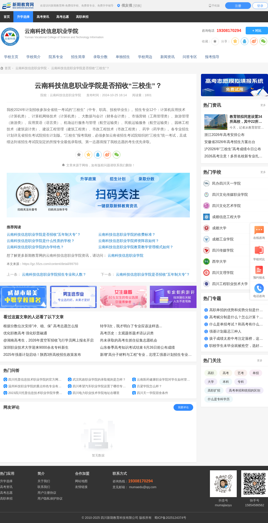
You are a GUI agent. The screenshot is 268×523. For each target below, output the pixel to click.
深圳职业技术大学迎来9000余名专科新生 (36, 347)
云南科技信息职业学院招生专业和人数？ (54, 274)
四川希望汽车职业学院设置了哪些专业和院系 (98, 386)
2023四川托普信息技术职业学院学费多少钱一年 (34, 393)
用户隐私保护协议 (50, 498)
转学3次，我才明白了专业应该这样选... (131, 326)
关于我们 (44, 481)
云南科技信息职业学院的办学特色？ (35, 247)
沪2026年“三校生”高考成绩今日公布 (232, 149)
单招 (256, 373)
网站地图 (81, 481)
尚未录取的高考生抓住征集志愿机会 (128, 340)
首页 (7, 17)
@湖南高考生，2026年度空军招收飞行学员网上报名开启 (48, 340)
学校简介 (33, 57)
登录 (260, 6)
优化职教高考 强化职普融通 (25, 333)
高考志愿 (6, 492)
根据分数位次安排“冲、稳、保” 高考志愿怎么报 (40, 326)
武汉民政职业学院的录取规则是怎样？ (97, 379)
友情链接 (81, 487)
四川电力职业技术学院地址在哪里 (93, 393)
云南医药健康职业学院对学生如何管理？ (162, 379)
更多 (263, 105)
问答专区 (190, 57)
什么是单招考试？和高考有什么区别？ (237, 324)
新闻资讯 (167, 57)
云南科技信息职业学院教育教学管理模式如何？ (135, 247)
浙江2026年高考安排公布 (224, 135)
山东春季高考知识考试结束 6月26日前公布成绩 (137, 347)
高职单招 (6, 498)
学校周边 (145, 57)
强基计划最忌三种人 (225, 331)
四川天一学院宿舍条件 (150, 393)
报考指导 (212, 57)
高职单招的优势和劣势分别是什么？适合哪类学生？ (237, 310)
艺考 (241, 373)
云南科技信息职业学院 (31, 68)
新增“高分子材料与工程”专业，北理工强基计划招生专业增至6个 (146, 354)
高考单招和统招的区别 (244, 390)
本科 (226, 381)
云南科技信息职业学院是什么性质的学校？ (41, 241)
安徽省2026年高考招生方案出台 (229, 142)
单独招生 (123, 57)
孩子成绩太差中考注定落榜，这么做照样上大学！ (237, 338)
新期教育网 (18, 5)
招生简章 (78, 57)
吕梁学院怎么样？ (147, 386)
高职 (211, 373)
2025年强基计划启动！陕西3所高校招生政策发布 (42, 354)
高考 (226, 373)
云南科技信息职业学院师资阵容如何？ (128, 241)
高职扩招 (214, 390)
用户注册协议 (47, 492)
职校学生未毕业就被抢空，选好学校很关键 (237, 346)
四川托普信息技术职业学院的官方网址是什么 (34, 379)
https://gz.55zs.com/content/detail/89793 (50, 264)
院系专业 (56, 57)
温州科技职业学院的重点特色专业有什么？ (34, 386)
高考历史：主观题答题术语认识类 (127, 333)
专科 (241, 381)
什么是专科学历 (219, 399)
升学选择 (6, 481)
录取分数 (100, 57)
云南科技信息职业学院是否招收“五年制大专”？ (44, 234)
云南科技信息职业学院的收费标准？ (126, 234)
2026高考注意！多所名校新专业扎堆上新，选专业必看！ (234, 156)
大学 (211, 381)
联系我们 (44, 487)
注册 (238, 6)
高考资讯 (6, 487)
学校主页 (11, 57)
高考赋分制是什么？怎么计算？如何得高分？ (237, 317)
